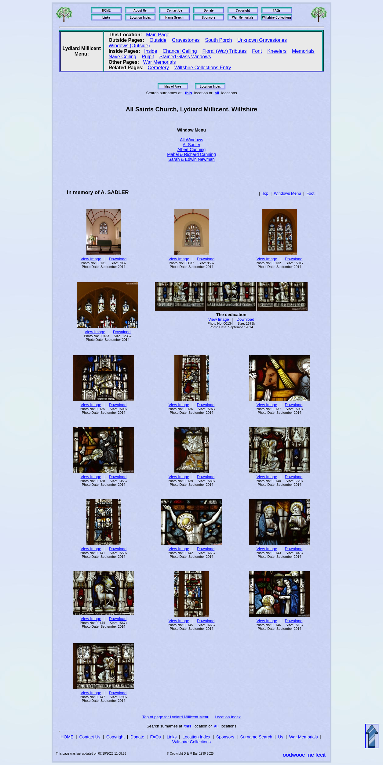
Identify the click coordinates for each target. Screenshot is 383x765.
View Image (91, 259)
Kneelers (276, 51)
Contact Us (89, 736)
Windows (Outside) (129, 45)
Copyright (115, 736)
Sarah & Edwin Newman (191, 159)
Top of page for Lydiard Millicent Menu (175, 717)
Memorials (303, 51)
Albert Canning (191, 149)
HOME (66, 736)
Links (172, 736)
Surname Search (256, 736)
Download (117, 259)
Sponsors (225, 736)
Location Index (228, 717)
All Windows (191, 139)
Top (265, 193)
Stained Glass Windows (185, 56)
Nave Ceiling (123, 56)
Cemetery (158, 67)
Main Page (158, 34)
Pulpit (148, 56)
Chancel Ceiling (180, 51)
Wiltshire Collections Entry (202, 67)
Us (280, 736)
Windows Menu (287, 193)
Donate (137, 736)
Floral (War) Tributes (224, 51)
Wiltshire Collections (191, 741)
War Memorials (159, 62)
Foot (310, 193)
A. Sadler (191, 144)
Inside (150, 51)
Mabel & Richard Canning (191, 154)
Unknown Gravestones (262, 40)
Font (257, 51)
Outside (158, 40)
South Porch (218, 40)
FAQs (155, 736)
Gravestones (186, 40)
